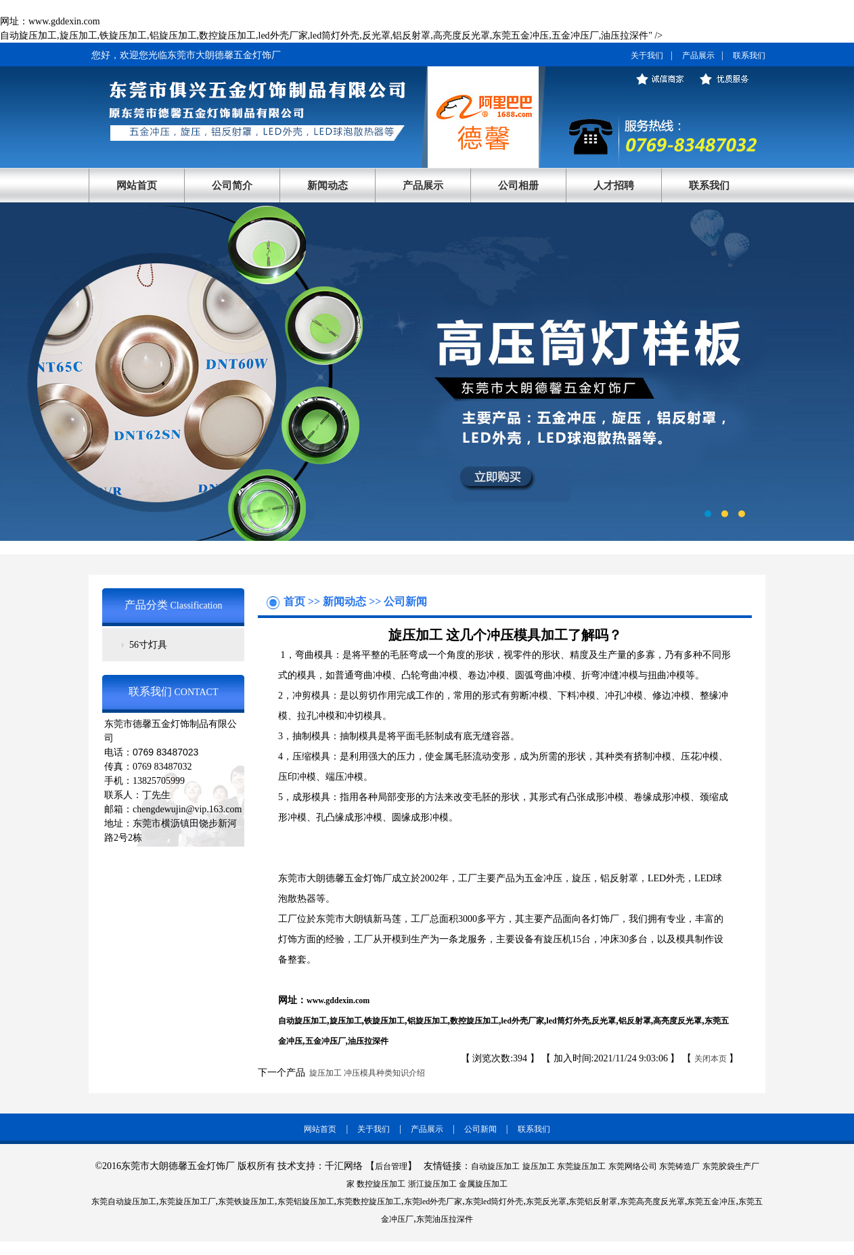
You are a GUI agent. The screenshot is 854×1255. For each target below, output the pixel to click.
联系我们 (749, 55)
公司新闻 (405, 601)
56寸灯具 (148, 645)
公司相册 (518, 185)
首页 (296, 601)
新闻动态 (327, 185)
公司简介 (232, 185)
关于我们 (647, 55)
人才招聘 (613, 185)
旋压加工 (346, 1021)
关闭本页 (710, 1058)
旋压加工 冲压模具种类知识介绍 (365, 1073)
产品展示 (698, 55)
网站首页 (136, 185)
